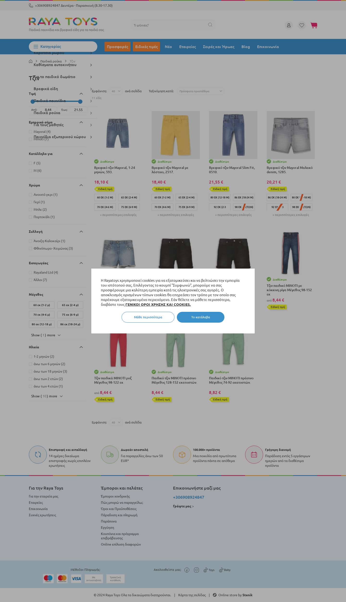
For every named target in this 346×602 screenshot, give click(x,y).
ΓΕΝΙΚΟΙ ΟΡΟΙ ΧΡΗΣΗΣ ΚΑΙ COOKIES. (158, 304)
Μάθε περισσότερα (148, 317)
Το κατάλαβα (200, 317)
